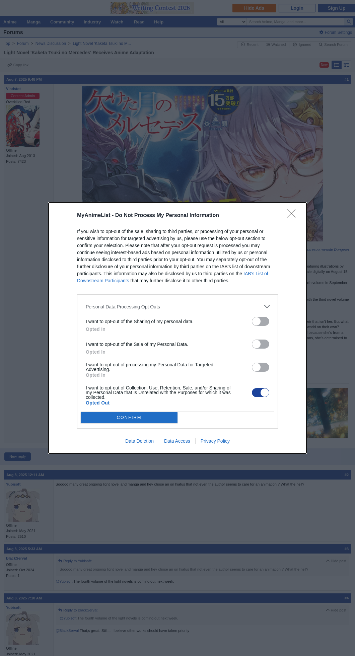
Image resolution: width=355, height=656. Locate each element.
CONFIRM (129, 417)
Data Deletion (139, 441)
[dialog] (177, 328)
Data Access (177, 441)
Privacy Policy (215, 441)
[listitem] (177, 306)
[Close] (293, 215)
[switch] (260, 321)
